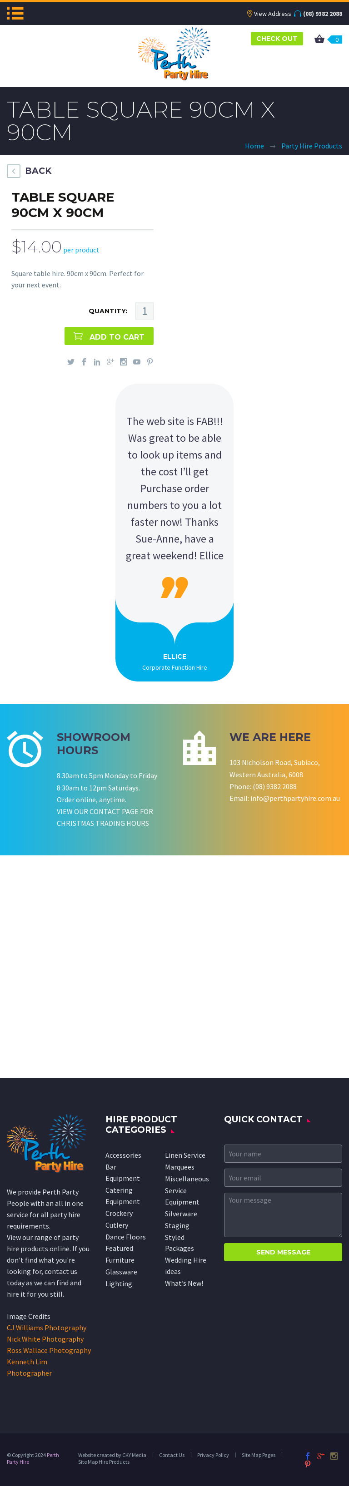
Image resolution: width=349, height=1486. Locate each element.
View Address (272, 14)
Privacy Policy (213, 1454)
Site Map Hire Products (104, 1461)
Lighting (118, 1283)
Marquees (179, 1166)
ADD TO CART (117, 337)
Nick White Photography (45, 1338)
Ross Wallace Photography (49, 1350)
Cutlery (116, 1224)
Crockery (119, 1213)
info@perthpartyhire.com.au (295, 798)
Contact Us (171, 1454)
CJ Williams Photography (46, 1327)
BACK (38, 171)
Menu (15, 13)
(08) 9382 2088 (322, 14)
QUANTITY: (108, 311)
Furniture (120, 1259)
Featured (119, 1248)
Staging (177, 1225)
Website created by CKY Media (112, 1454)
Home (254, 145)
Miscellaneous (187, 1178)
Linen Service (185, 1155)
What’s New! (184, 1283)
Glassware (121, 1271)
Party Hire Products (311, 145)
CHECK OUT (277, 39)
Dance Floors (125, 1236)
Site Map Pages (258, 1454)
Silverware (181, 1213)
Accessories (123, 1155)
